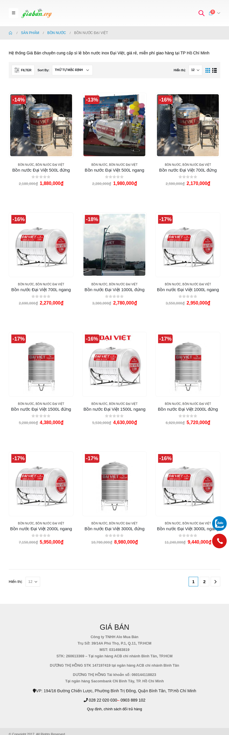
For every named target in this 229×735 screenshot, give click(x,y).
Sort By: (43, 70)
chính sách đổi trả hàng (123, 709)
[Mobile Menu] (13, 13)
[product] (41, 125)
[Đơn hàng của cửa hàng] (72, 70)
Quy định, (95, 709)
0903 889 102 (133, 700)
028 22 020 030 (103, 700)
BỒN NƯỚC (26, 164)
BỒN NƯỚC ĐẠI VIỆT (50, 164)
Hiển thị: (179, 70)
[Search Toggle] (201, 13)
